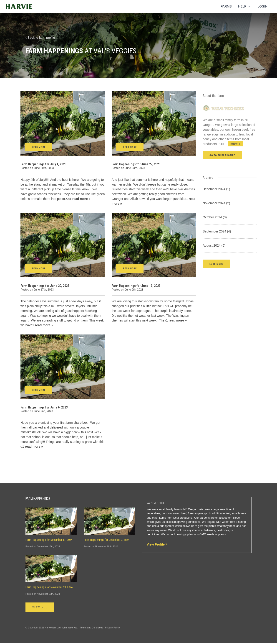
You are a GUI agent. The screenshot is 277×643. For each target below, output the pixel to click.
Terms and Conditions (91, 627)
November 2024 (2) (216, 203)
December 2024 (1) (216, 189)
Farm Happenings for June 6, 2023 (44, 407)
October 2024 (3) (215, 217)
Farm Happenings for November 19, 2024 (49, 587)
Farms (226, 6)
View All (40, 607)
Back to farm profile (40, 37)
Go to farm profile (222, 155)
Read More (38, 147)
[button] (216, 264)
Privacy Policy (112, 627)
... (234, 144)
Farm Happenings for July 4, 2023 (43, 164)
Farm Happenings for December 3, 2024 (106, 539)
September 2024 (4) (217, 231)
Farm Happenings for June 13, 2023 (136, 286)
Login (262, 6)
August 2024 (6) (214, 245)
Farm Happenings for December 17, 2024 (48, 539)
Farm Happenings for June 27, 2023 (136, 164)
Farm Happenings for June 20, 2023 (44, 286)
